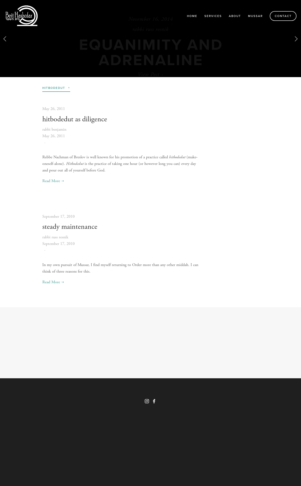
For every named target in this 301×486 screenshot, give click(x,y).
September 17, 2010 (58, 216)
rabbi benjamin (54, 129)
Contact (283, 16)
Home (192, 16)
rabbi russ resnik (55, 237)
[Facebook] (154, 401)
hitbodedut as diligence (74, 119)
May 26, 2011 (53, 108)
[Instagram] (147, 401)
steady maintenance (69, 226)
